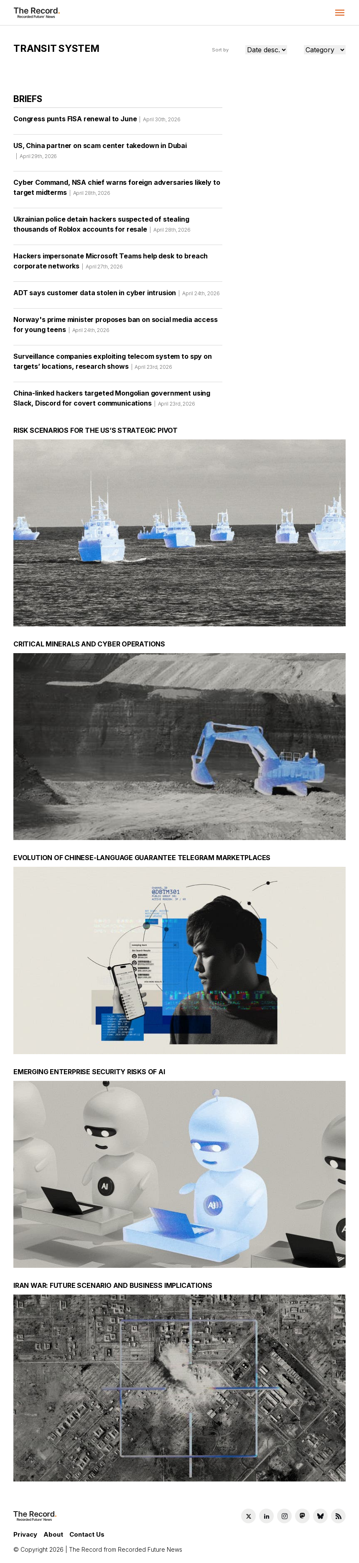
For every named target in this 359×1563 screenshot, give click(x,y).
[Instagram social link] (284, 1516)
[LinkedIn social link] (266, 1516)
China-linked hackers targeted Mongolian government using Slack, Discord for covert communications (111, 401)
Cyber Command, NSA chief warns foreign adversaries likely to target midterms (116, 190)
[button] (339, 12)
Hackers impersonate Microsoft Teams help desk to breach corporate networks (110, 264)
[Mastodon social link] (302, 1516)
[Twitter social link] (248, 1516)
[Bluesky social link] (320, 1516)
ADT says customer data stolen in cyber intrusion (116, 296)
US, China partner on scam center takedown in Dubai (100, 153)
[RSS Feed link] (338, 1516)
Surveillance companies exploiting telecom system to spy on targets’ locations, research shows (112, 364)
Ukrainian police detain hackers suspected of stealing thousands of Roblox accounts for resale (102, 227)
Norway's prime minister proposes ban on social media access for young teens (115, 327)
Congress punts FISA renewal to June (97, 122)
